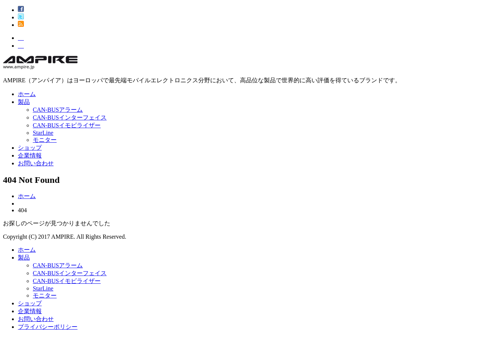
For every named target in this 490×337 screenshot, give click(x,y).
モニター (45, 140)
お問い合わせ (36, 163)
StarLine (43, 133)
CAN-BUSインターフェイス (70, 117)
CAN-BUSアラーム (58, 109)
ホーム (27, 94)
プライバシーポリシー (48, 327)
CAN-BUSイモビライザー (67, 125)
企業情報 (30, 155)
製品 (24, 102)
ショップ (30, 147)
